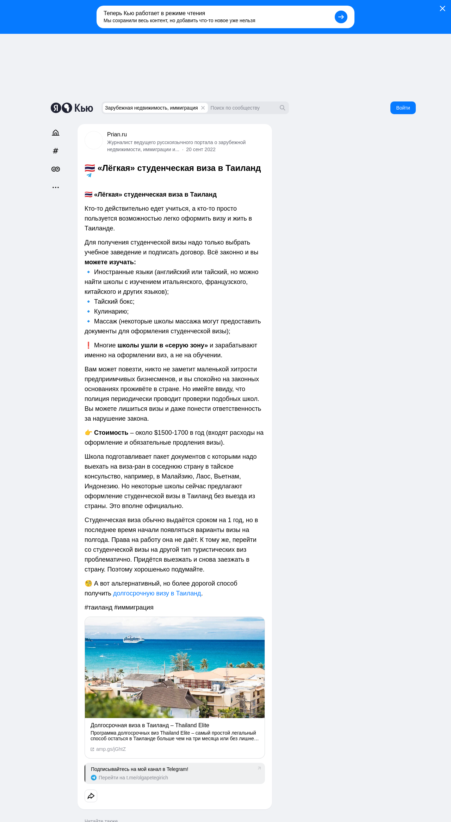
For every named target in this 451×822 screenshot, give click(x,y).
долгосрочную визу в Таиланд (157, 593)
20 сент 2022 (200, 149)
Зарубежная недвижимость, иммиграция (151, 108)
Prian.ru (117, 134)
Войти (403, 108)
